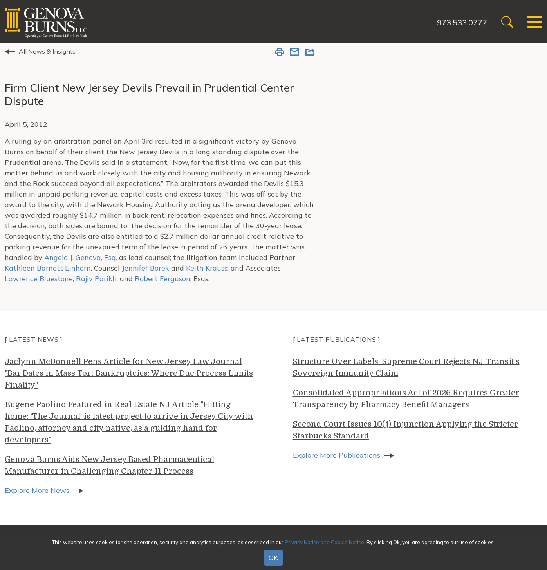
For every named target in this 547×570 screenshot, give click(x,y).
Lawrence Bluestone (39, 278)
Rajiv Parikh (96, 278)
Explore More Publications (336, 455)
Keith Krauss (206, 267)
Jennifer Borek (145, 267)
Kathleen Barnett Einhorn (48, 267)
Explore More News (37, 490)
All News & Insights (47, 51)
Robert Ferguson (162, 278)
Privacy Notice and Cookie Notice (324, 542)
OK (273, 557)
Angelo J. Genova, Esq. (79, 257)
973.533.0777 (462, 22)
